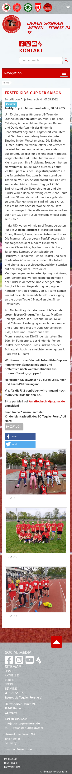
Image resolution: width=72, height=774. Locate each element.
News (5, 83)
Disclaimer (10, 763)
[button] (68, 8)
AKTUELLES (12, 675)
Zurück (15, 426)
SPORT (9, 684)
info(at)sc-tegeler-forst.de (22, 723)
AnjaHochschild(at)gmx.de (47, 401)
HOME (9, 671)
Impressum (10, 759)
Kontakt (31, 51)
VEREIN (9, 680)
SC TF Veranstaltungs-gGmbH (24, 728)
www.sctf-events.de (18, 749)
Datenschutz (12, 767)
